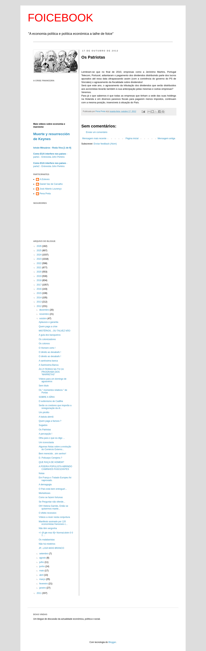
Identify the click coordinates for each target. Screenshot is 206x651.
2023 (39, 259)
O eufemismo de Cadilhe (51, 401)
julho (42, 562)
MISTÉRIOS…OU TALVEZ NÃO (54, 330)
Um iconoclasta (46, 442)
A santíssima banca (48, 360)
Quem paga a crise (48, 326)
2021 (39, 267)
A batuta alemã (46, 417)
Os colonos (44, 343)
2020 (39, 271)
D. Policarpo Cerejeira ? (50, 458)
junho (42, 566)
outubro (43, 318)
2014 (39, 297)
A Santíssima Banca (48, 365)
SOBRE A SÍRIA (47, 397)
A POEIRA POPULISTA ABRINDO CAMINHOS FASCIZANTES (55, 467)
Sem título (44, 385)
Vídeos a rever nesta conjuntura (54, 517)
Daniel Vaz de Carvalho (51, 184)
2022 (39, 263)
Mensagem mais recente (94, 138)
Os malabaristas (47, 539)
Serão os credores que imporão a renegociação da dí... (55, 406)
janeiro (42, 588)
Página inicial (132, 138)
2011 (39, 593)
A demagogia (45, 484)
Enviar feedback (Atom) (105, 143)
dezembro (44, 310)
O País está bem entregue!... (53, 489)
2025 (39, 250)
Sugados (43, 425)
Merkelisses (44, 493)
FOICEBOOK (60, 18)
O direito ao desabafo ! (50, 352)
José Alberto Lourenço (51, 189)
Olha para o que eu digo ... (52, 438)
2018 (39, 280)
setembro (44, 553)
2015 (39, 293)
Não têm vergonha (48, 528)
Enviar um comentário (96, 132)
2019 (39, 276)
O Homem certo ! (47, 348)
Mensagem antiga (166, 138)
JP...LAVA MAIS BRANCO (51, 548)
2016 (39, 289)
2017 (39, 284)
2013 (39, 302)
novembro (44, 314)
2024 (39, 254)
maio (42, 570)
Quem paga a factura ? (50, 421)
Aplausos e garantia (48, 322)
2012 (39, 306)
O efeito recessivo (47, 513)
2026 (39, 246)
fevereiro (43, 583)
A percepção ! (45, 434)
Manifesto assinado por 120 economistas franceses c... (53, 522)
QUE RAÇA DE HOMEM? (51, 462)
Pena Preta (45, 193)
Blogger (112, 642)
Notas (41, 473)
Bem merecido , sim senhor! (52, 453)
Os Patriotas (45, 429)
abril (41, 575)
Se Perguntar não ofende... (52, 501)
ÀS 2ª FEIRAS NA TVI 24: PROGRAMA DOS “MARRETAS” (51, 372)
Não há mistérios (47, 544)
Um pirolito (44, 412)
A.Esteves (45, 179)
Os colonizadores (47, 339)
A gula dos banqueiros (50, 335)
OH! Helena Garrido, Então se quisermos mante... (53, 507)
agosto (42, 558)
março (42, 579)
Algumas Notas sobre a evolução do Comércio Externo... (55, 447)
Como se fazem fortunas (51, 497)
